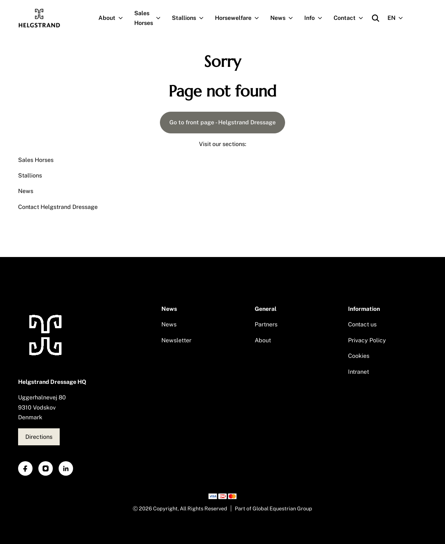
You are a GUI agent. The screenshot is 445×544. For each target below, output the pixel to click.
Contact (351, 18)
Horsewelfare (240, 18)
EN (398, 18)
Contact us (362, 324)
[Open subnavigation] (122, 18)
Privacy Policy (367, 340)
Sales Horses (150, 18)
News (284, 18)
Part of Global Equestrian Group (273, 508)
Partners (266, 324)
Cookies (358, 355)
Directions (38, 436)
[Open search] (375, 18)
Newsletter (176, 340)
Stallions (190, 18)
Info (316, 18)
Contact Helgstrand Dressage (58, 207)
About (113, 18)
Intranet (358, 371)
